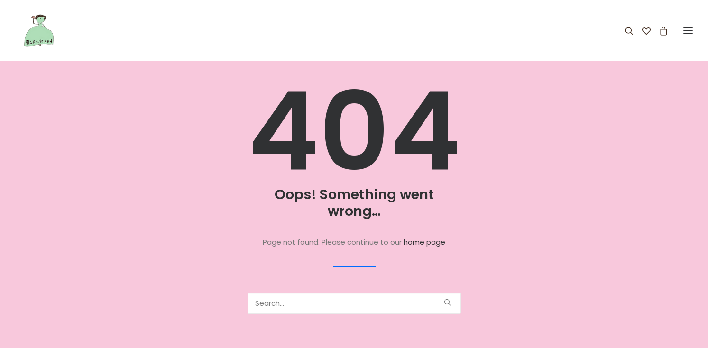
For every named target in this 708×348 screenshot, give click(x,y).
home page (424, 242)
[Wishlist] (642, 31)
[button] (447, 302)
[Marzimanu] (31, 30)
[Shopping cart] (659, 31)
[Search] (625, 31)
